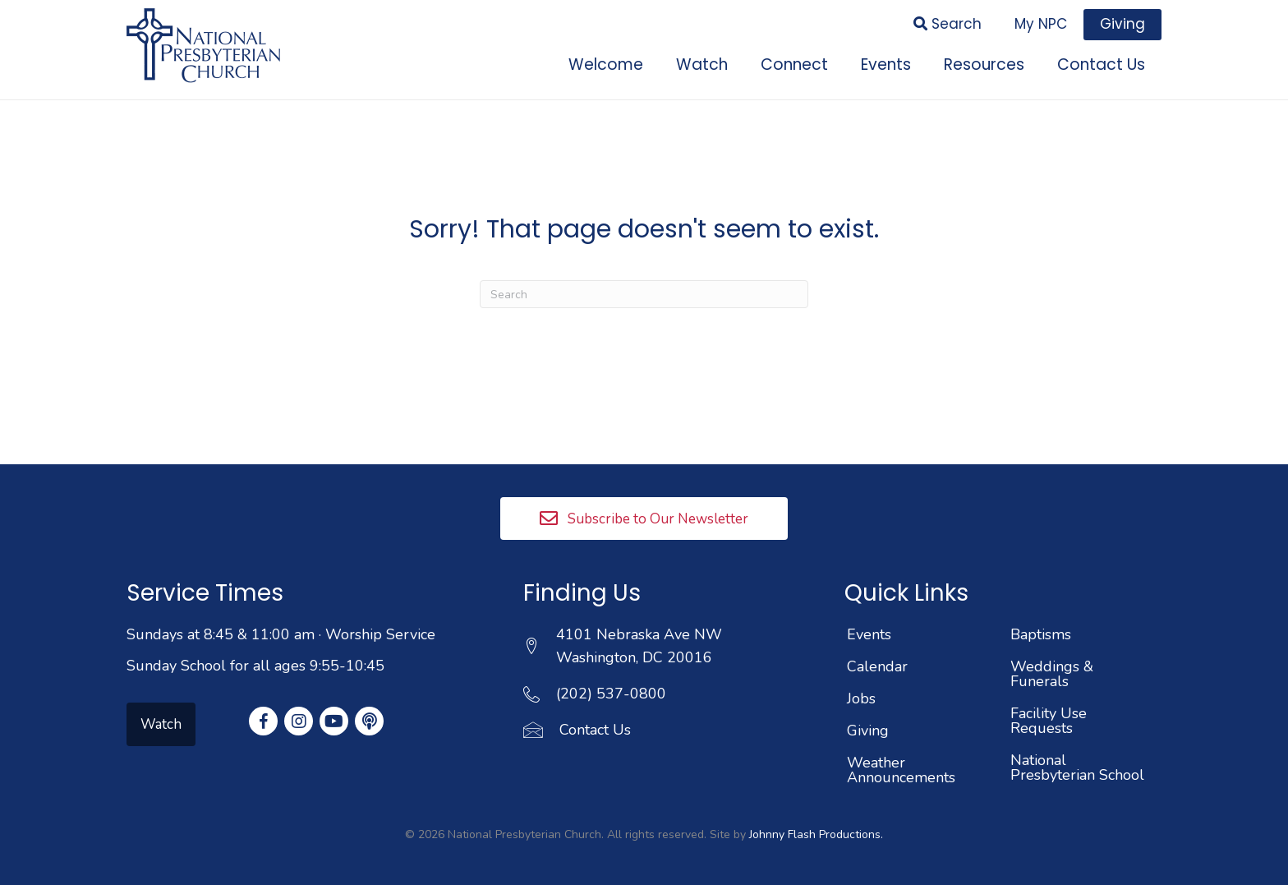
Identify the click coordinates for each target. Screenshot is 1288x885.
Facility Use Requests (1048, 720)
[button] (644, 518)
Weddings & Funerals (1051, 674)
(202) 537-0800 (611, 693)
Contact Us (595, 730)
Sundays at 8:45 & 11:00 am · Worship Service (280, 634)
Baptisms (1040, 634)
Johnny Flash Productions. (816, 834)
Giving (868, 730)
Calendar (877, 666)
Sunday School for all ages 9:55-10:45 (255, 665)
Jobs (861, 698)
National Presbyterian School (1077, 767)
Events (869, 634)
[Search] (644, 294)
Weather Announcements (901, 770)
